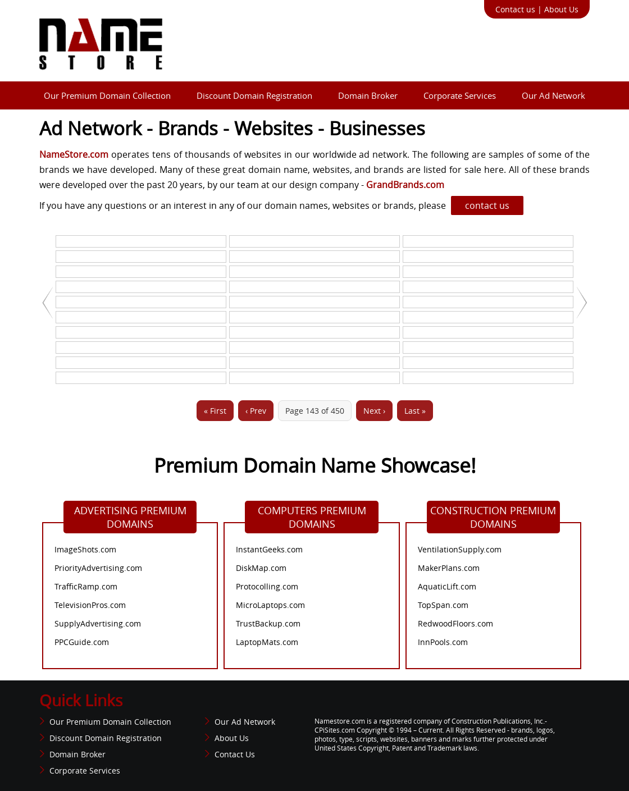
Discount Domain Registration (254, 96)
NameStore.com (73, 154)
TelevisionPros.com (90, 605)
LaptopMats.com (267, 642)
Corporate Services (459, 96)
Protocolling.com (267, 586)
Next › (374, 410)
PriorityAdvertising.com (98, 568)
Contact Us (235, 754)
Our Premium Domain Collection (107, 96)
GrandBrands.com (404, 185)
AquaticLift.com (447, 586)
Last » (415, 410)
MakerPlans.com (449, 568)
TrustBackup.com (268, 623)
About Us (561, 9)
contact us (487, 205)
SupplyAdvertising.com (97, 623)
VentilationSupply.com (460, 549)
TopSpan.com (443, 605)
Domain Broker (368, 96)
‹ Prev (255, 410)
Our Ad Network (553, 96)
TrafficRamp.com (85, 586)
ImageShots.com (85, 549)
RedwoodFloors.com (455, 623)
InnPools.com (443, 642)
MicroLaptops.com (270, 605)
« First (215, 410)
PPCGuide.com (81, 642)
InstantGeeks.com (269, 549)
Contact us (515, 9)
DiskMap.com (261, 568)
